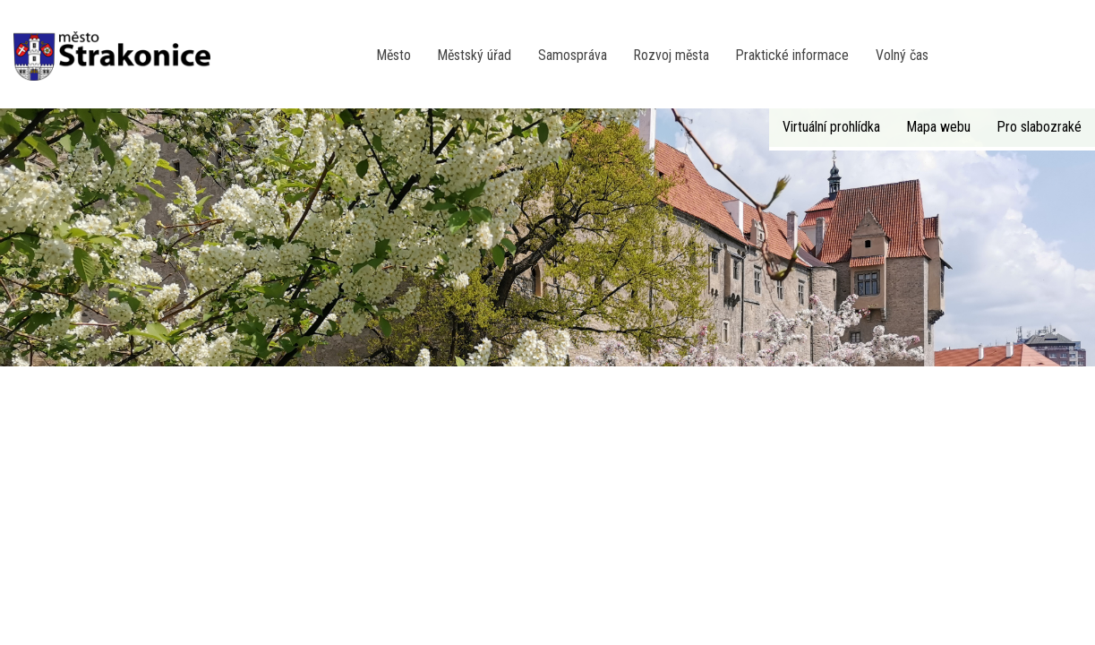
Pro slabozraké (1039, 126)
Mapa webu (939, 126)
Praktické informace (792, 55)
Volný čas (902, 55)
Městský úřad (474, 55)
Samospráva (572, 55)
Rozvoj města (671, 55)
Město (394, 55)
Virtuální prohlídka (831, 126)
